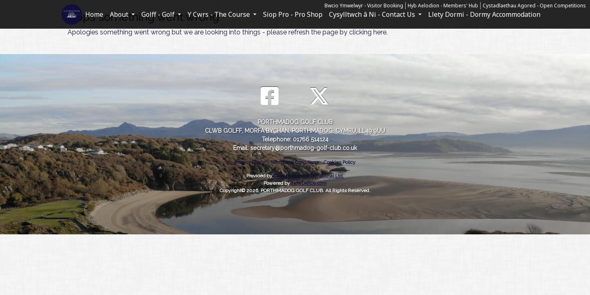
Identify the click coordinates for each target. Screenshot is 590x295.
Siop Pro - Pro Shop (292, 14)
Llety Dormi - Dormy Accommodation (484, 14)
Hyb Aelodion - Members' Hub (443, 5)
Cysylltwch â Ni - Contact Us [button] (373, 14)
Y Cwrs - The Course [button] (220, 14)
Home (94, 14)
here (379, 32)
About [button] (120, 14)
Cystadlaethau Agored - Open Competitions (534, 5)
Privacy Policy (250, 162)
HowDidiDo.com (309, 183)
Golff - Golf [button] (158, 14)
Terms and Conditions (294, 162)
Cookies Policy (340, 162)
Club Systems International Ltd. (309, 176)
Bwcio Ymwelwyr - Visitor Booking (363, 5)
